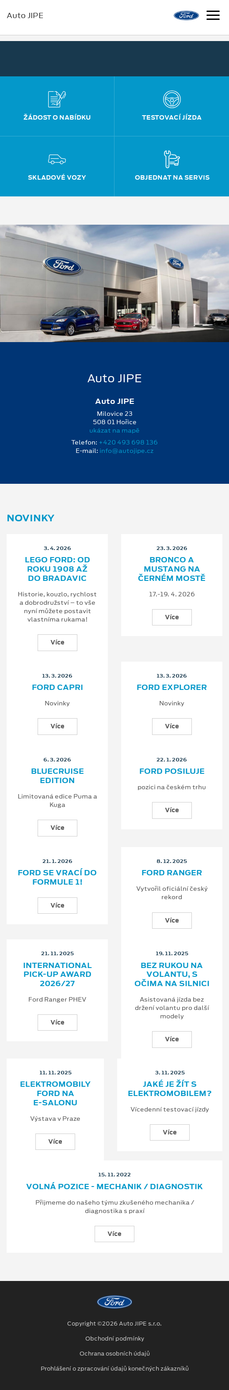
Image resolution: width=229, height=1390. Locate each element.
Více (57, 642)
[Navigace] (213, 16)
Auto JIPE (25, 15)
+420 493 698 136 (128, 442)
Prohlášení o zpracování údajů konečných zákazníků (115, 1369)
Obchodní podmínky (114, 1339)
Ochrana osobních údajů (115, 1354)
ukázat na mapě (114, 430)
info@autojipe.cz (126, 450)
